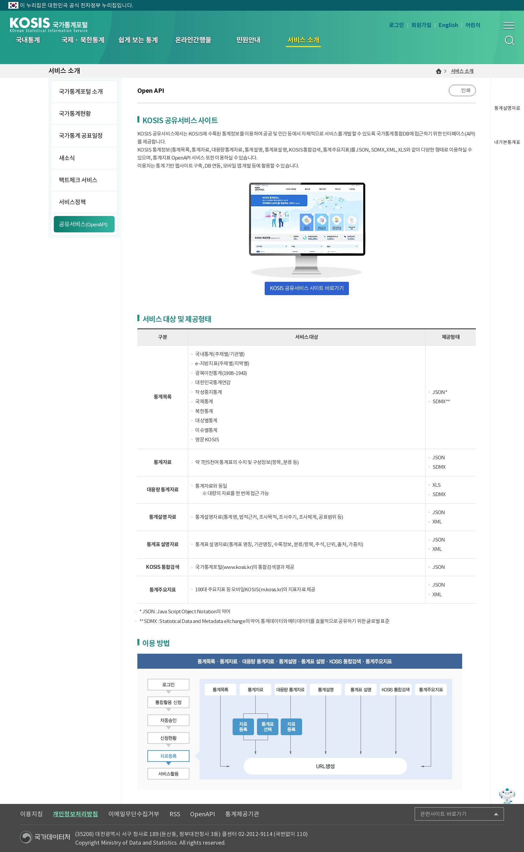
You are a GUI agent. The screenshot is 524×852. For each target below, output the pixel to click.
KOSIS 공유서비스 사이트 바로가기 (307, 288)
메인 (438, 71)
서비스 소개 (462, 71)
